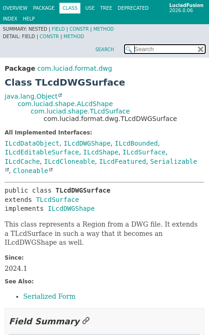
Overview (15, 8)
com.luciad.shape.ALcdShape (65, 103)
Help (28, 18)
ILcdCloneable (69, 161)
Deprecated (133, 8)
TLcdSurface (57, 199)
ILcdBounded (136, 143)
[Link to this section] (86, 321)
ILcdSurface (144, 152)
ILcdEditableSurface (42, 152)
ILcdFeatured (122, 161)
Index (10, 18)
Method (103, 29)
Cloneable (30, 170)
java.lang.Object (31, 96)
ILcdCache (22, 161)
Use (90, 8)
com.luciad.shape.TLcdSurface (80, 111)
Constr (79, 29)
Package (43, 8)
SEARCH (104, 49)
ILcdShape (100, 152)
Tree (106, 8)
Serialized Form (49, 296)
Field (58, 29)
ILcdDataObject (32, 143)
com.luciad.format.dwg (74, 68)
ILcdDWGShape (87, 143)
